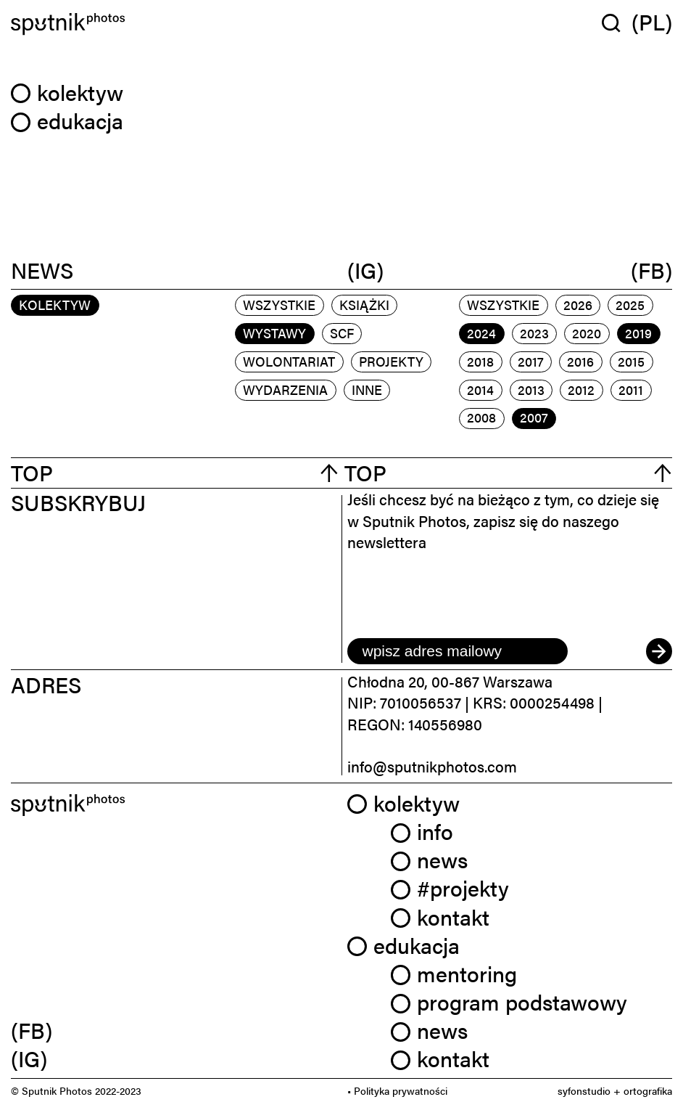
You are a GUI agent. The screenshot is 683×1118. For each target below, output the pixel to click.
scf (342, 333)
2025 (630, 304)
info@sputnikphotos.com (432, 766)
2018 (480, 361)
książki (364, 304)
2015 (631, 361)
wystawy (274, 333)
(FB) (651, 270)
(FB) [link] (31, 1029)
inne (367, 389)
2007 (534, 417)
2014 (480, 389)
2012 (581, 389)
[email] (457, 651)
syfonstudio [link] (584, 1090)
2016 (580, 361)
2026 (577, 304)
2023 (534, 333)
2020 (586, 333)
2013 (531, 389)
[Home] (173, 24)
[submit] (659, 651)
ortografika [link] (648, 1090)
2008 (481, 417)
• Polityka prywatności (397, 1090)
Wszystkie (279, 304)
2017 (531, 361)
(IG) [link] (29, 1058)
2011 (630, 389)
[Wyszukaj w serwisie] (617, 22)
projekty (391, 361)
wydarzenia (285, 389)
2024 (481, 333)
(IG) (365, 270)
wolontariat (289, 361)
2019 (638, 333)
